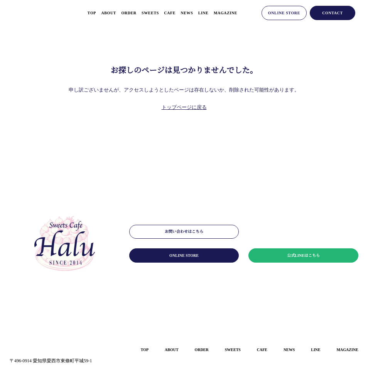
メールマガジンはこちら (303, 231)
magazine (224, 13)
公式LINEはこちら (304, 255)
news (183, 13)
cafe (164, 13)
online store (284, 13)
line (201, 13)
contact (332, 13)
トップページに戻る (184, 107)
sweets (144, 13)
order (121, 13)
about (99, 13)
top (81, 13)
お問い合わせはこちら (184, 231)
